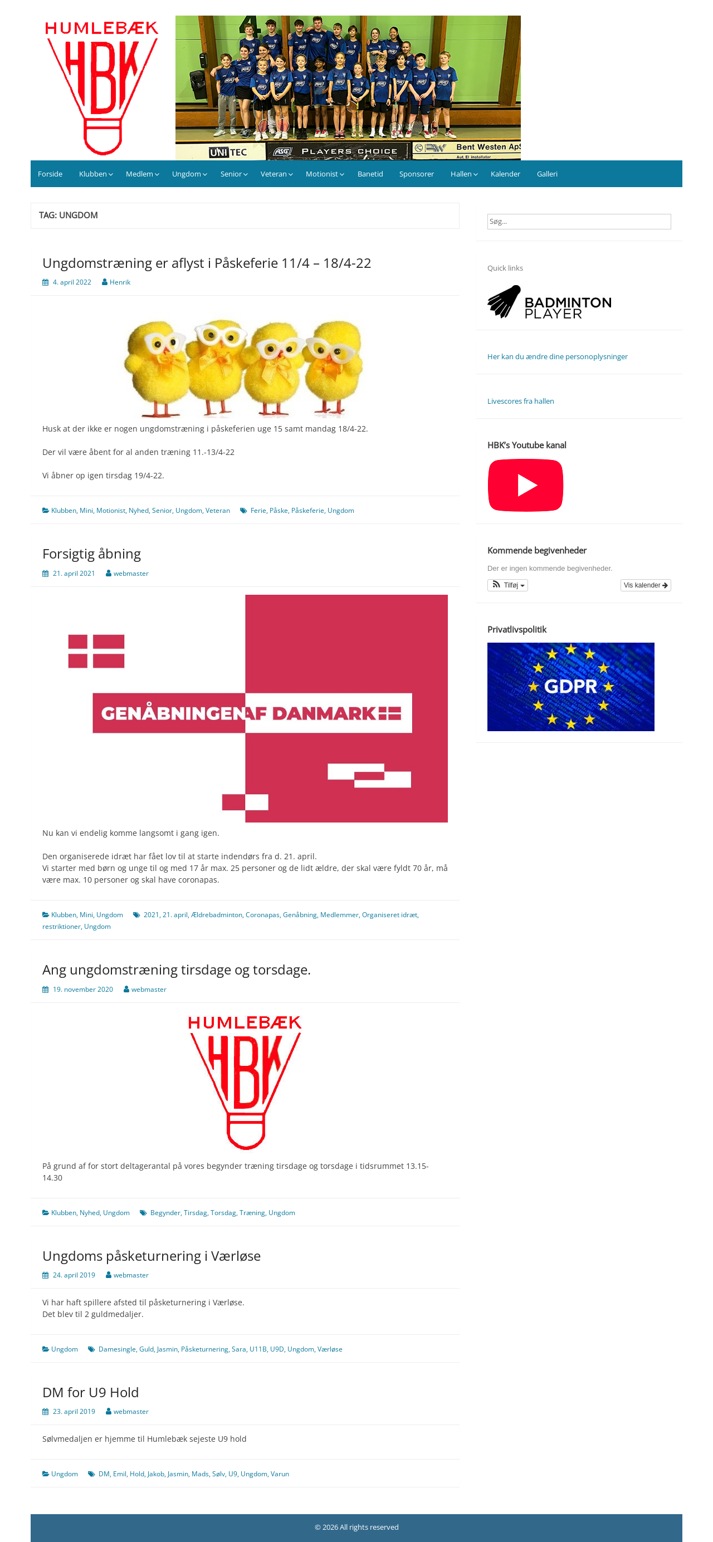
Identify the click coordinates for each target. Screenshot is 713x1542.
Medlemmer (339, 914)
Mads (200, 1474)
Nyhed (139, 510)
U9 (232, 1474)
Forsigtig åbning (91, 553)
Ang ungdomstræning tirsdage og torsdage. (176, 969)
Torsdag (223, 1212)
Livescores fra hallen (520, 401)
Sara (239, 1349)
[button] (508, 585)
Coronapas (263, 914)
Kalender (505, 174)
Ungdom (186, 174)
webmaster (131, 573)
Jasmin (167, 1349)
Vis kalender (646, 585)
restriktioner (61, 926)
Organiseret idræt (389, 914)
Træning (252, 1212)
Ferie (258, 510)
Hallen (461, 174)
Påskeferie (307, 510)
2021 (151, 914)
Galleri (547, 174)
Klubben (93, 174)
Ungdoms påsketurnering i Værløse (151, 1255)
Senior (231, 174)
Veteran (274, 174)
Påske (279, 510)
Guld (146, 1349)
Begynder (165, 1212)
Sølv (218, 1474)
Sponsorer (416, 174)
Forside (50, 174)
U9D (277, 1349)
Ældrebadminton (216, 914)
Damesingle (117, 1349)
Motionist (322, 174)
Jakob (156, 1474)
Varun (280, 1474)
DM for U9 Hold (90, 1392)
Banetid (370, 174)
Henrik (120, 282)
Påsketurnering (204, 1349)
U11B (258, 1349)
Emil (119, 1474)
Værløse (330, 1349)
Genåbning (300, 914)
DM (104, 1474)
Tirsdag (195, 1212)
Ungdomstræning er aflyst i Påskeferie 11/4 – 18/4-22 (207, 262)
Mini (86, 510)
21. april (175, 914)
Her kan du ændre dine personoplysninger (557, 356)
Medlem (139, 174)
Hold (137, 1474)
